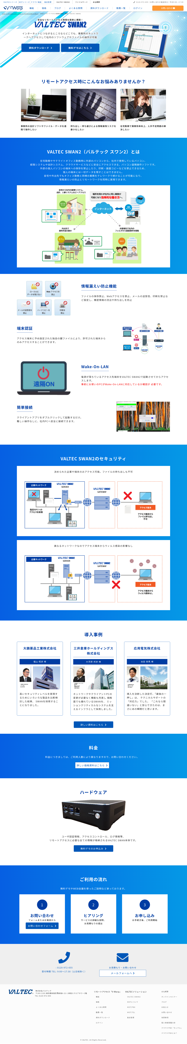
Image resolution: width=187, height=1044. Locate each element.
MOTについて (132, 1002)
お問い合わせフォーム (42, 925)
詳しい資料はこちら (93, 724)
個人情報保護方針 (168, 1023)
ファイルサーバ (82, 2)
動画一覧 (121, 7)
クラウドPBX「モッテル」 (172, 1028)
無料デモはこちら (80, 47)
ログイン (138, 7)
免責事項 (164, 1018)
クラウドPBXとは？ (169, 1033)
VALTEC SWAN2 (63, 2)
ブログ (58, 7)
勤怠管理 (48, 2)
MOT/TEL (131, 1012)
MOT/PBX (131, 1007)
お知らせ (164, 1007)
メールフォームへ (122, 973)
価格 (44, 7)
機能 (32, 7)
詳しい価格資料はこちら (92, 765)
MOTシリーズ (24, 2)
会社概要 (96, 2)
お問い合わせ (167, 7)
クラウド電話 (36, 2)
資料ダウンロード (100, 7)
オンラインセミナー (169, 997)
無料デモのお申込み (93, 848)
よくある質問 (76, 7)
